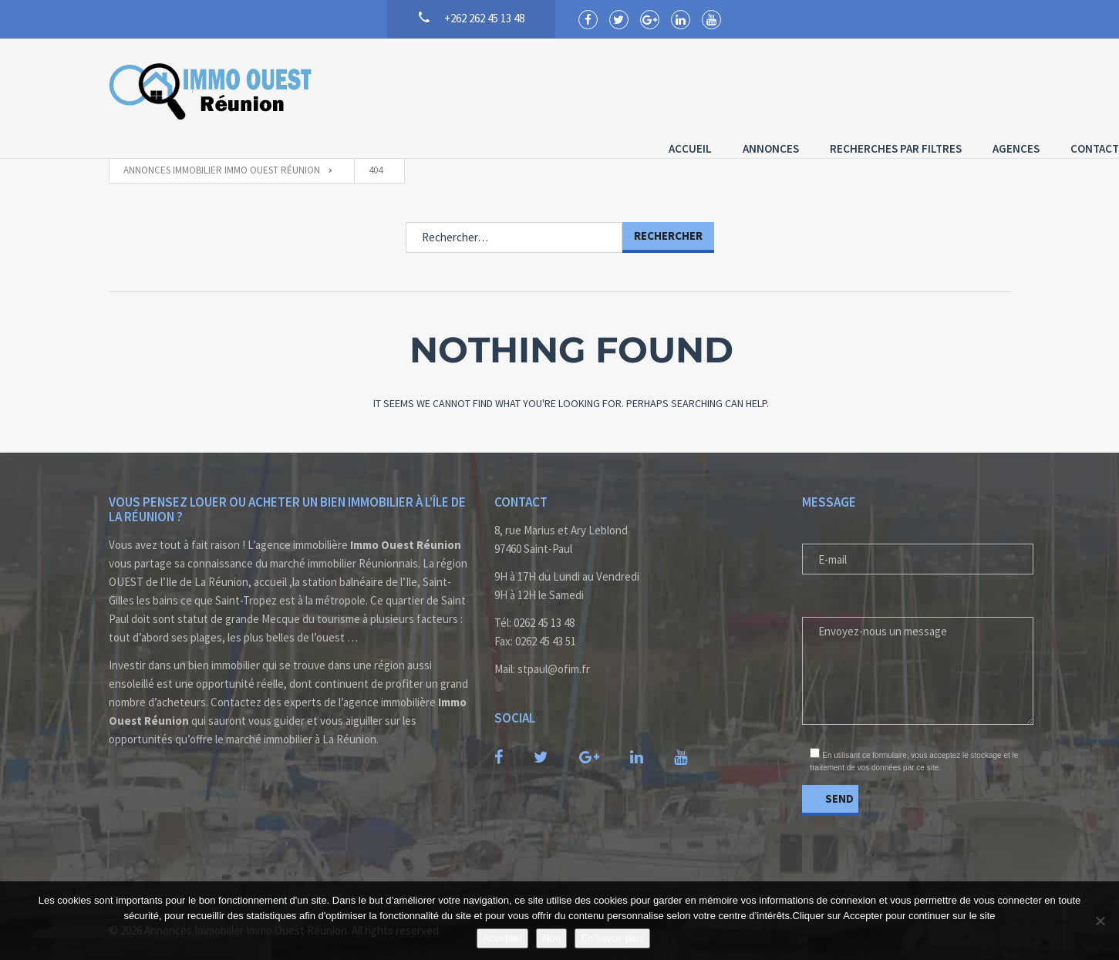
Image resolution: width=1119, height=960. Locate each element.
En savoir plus (612, 938)
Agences (908, 89)
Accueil (582, 89)
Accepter (502, 938)
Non (551, 938)
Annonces (663, 89)
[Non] (1099, 920)
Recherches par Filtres (788, 89)
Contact (986, 89)
